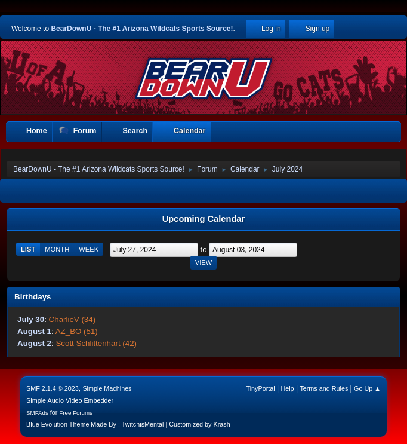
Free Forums (75, 412)
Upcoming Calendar (203, 218)
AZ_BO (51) (77, 331)
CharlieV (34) (72, 319)
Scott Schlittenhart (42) (96, 343)
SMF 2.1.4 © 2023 (52, 388)
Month (57, 249)
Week (88, 249)
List (28, 249)
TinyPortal (260, 388)
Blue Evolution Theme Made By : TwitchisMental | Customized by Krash (128, 424)
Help (287, 388)
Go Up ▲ (367, 388)
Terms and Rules (324, 388)
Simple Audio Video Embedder (69, 400)
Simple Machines (106, 388)
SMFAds (37, 412)
